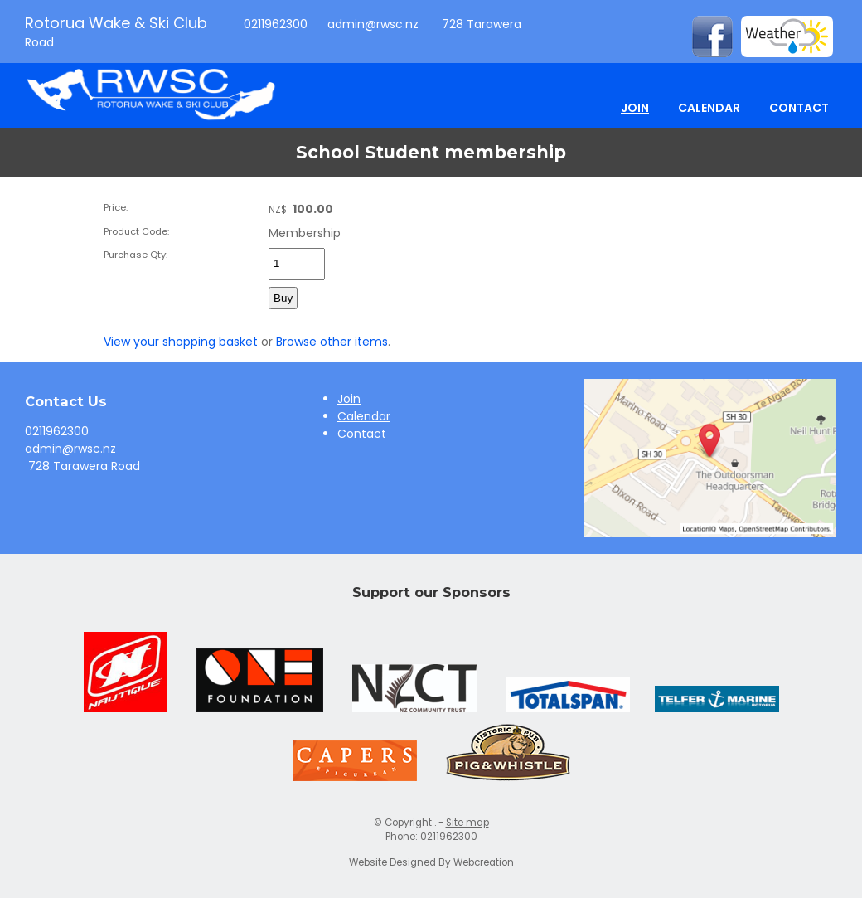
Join (635, 108)
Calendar (709, 108)
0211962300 (274, 24)
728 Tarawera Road (82, 466)
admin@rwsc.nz (373, 24)
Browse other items (332, 341)
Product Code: (136, 231)
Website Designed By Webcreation (431, 862)
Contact (799, 108)
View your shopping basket (181, 341)
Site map (467, 822)
